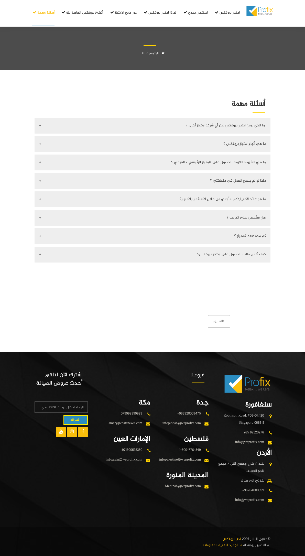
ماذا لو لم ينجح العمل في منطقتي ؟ (238, 181)
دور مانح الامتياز (123, 13)
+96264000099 (253, 490)
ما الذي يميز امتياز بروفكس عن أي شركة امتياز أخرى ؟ (226, 125)
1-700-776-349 (190, 450)
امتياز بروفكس (227, 13)
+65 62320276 (254, 432)
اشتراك (75, 420)
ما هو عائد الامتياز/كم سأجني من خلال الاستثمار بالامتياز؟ (223, 199)
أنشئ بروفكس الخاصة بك (82, 13)
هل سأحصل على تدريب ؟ (246, 217)
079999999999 (131, 414)
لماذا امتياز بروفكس (159, 13)
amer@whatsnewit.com (125, 423)
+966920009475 (189, 414)
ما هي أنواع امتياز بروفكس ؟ (244, 144)
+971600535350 (131, 450)
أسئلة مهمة (43, 13)
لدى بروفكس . (231, 539)
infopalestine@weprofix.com (180, 460)
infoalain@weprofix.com (124, 460)
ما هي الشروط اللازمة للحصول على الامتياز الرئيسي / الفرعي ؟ (218, 162)
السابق (219, 321)
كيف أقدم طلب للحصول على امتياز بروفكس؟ (231, 254)
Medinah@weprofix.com (183, 486)
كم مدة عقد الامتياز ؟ (250, 236)
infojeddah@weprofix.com (181, 423)
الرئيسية (156, 53)
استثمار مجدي (195, 13)
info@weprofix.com (249, 442)
